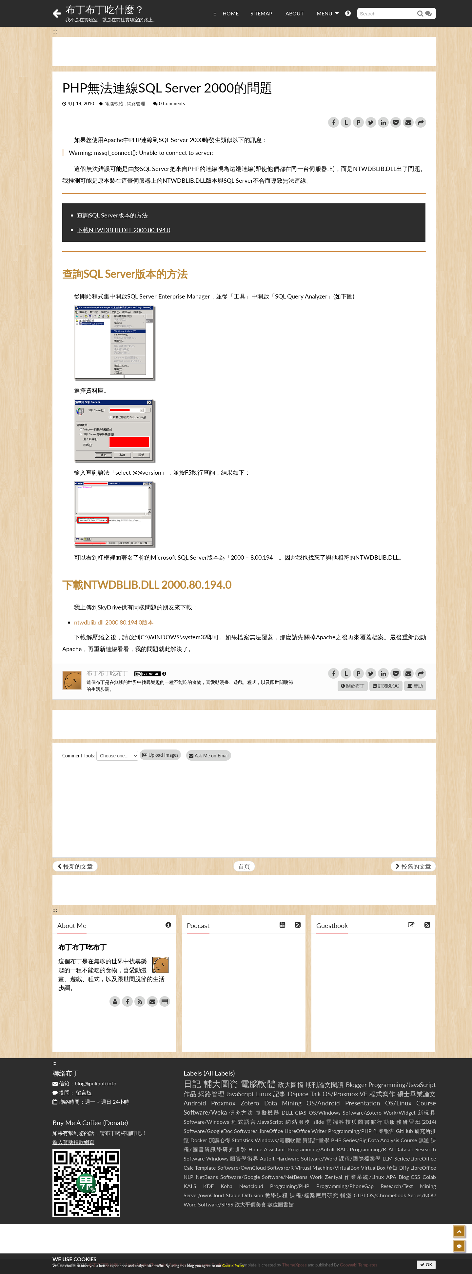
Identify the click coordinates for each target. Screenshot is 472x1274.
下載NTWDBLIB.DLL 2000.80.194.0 (123, 230)
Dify (404, 1167)
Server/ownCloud (204, 1195)
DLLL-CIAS (294, 1112)
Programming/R (368, 1149)
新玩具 (427, 1112)
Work (316, 1177)
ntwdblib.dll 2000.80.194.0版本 (114, 622)
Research (425, 1149)
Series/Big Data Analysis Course (380, 1140)
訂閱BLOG (386, 685)
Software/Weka (205, 1112)
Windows (217, 1158)
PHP (336, 1140)
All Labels (219, 1073)
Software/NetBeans (284, 1177)
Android (195, 1103)
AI (390, 1149)
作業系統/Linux (364, 1177)
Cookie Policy (233, 1266)
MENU (328, 13)
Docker (198, 1140)
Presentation (362, 1103)
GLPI (359, 1195)
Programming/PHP (350, 1131)
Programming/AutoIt (311, 1149)
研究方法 (241, 1112)
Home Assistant (266, 1149)
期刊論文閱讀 (324, 1084)
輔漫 (346, 1195)
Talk (315, 1094)
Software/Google (240, 1177)
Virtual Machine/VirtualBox (327, 1167)
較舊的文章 (413, 866)
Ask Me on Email (210, 755)
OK (426, 1264)
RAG (342, 1149)
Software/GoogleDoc (208, 1131)
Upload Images (160, 755)
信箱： (84, 1083)
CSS (415, 1177)
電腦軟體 (114, 103)
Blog (404, 1177)
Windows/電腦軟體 (278, 1140)
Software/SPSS (215, 1204)
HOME (231, 13)
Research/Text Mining (408, 1186)
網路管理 (136, 103)
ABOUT (294, 13)
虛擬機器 (267, 1112)
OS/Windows (325, 1112)
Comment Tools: (78, 755)
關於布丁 (352, 685)
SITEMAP (261, 13)
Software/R (280, 1167)
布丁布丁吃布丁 (108, 673)
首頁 (244, 866)
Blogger (356, 1084)
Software (194, 1158)
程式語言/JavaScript (257, 1122)
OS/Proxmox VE (345, 1094)
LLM (388, 1158)
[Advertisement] (244, 51)
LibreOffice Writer (305, 1131)
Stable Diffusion (245, 1195)
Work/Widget (400, 1112)
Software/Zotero (362, 1112)
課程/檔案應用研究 (314, 1195)
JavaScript (240, 1094)
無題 (424, 1140)
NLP (188, 1177)
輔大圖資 (221, 1084)
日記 (192, 1084)
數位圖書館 (280, 1204)
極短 (392, 1167)
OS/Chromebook (386, 1195)
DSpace (298, 1094)
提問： (72, 1092)
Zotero (250, 1103)
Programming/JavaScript (402, 1084)
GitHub (404, 1131)
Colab (429, 1177)
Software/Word (319, 1158)
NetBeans (207, 1177)
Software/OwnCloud (241, 1167)
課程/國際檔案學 (360, 1158)
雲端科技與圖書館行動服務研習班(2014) (381, 1122)
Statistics (242, 1140)
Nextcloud (251, 1186)
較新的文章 (75, 866)
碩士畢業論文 (416, 1094)
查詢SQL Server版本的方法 (112, 215)
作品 (190, 1094)
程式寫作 (382, 1094)
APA (391, 1177)
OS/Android (323, 1103)
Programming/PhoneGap (345, 1186)
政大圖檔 (291, 1084)
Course (426, 1103)
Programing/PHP (289, 1186)
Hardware (287, 1158)
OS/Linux (398, 1103)
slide (318, 1122)
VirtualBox (373, 1167)
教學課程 (276, 1195)
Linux (263, 1094)
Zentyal (333, 1177)
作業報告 (384, 1131)
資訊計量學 (316, 1140)
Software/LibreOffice (258, 1131)
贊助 (415, 685)
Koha (226, 1186)
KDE (208, 1186)
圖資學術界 (244, 1158)
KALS (190, 1186)
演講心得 (219, 1140)
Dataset (404, 1149)
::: (214, 13)
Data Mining (283, 1103)
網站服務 (298, 1122)
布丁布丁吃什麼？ (105, 9)
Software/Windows (206, 1122)
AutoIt (267, 1158)
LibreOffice (423, 1167)
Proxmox (223, 1103)
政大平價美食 (250, 1204)
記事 (279, 1094)
